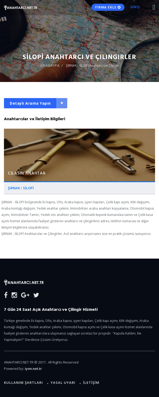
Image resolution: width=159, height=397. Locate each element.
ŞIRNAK (14, 188)
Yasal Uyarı (63, 382)
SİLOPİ (28, 188)
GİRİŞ (135, 6)
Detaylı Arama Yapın (30, 103)
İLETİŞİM (91, 382)
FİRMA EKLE (108, 7)
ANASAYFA (50, 65)
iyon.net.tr (33, 368)
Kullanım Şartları (23, 382)
